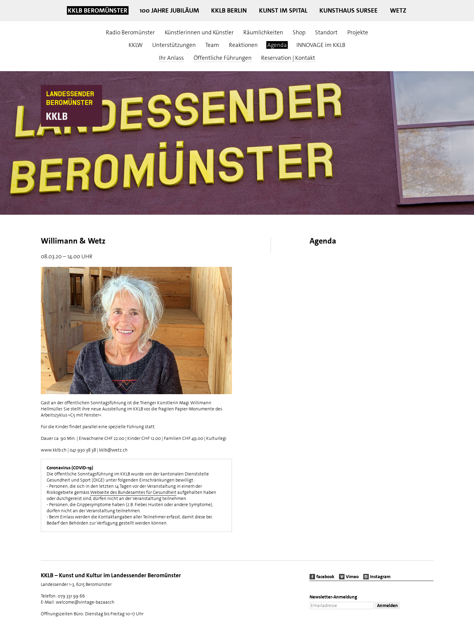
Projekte (357, 32)
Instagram (380, 577)
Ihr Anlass (171, 58)
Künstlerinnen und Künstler (199, 32)
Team (212, 45)
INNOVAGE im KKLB (320, 45)
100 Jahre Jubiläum (169, 10)
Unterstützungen (174, 45)
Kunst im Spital (283, 10)
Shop (299, 32)
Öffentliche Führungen (223, 58)
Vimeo (352, 577)
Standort (326, 32)
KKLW (136, 45)
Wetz (398, 10)
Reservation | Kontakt (288, 58)
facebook (325, 577)
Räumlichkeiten (263, 32)
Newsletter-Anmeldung (333, 597)
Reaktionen (243, 45)
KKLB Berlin (229, 10)
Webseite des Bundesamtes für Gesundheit (133, 492)
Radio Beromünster (130, 32)
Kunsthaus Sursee (348, 10)
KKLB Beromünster (97, 10)
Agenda (277, 45)
